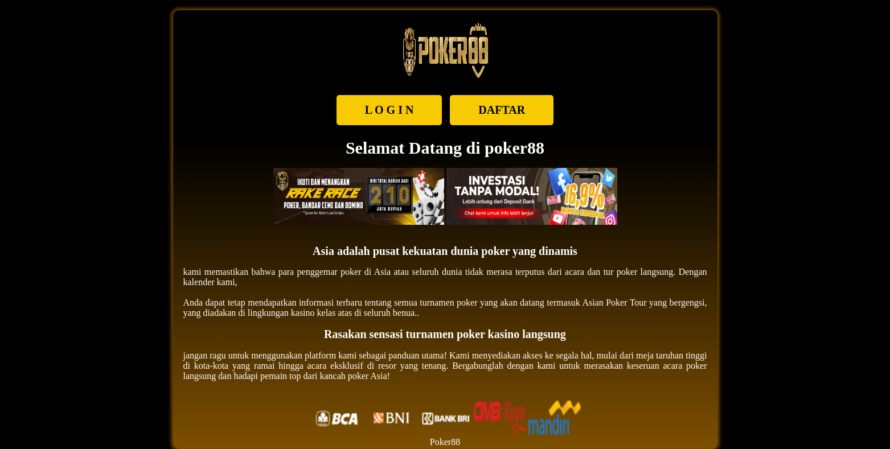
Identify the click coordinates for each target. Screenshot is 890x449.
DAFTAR (501, 110)
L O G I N (389, 110)
